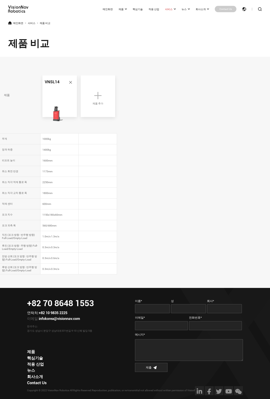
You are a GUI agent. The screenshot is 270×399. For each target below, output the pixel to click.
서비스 (169, 9)
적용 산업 (154, 9)
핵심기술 (138, 9)
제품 (121, 9)
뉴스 (184, 9)
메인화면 (108, 9)
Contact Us (225, 9)
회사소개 (201, 9)
